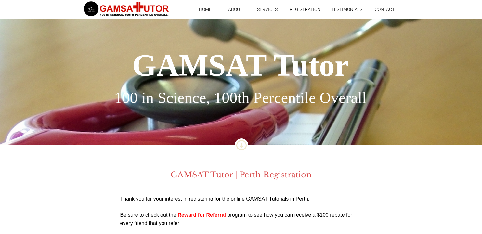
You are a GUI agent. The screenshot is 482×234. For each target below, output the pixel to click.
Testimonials (347, 9)
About (235, 9)
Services (267, 9)
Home (205, 9)
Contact (385, 9)
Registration (305, 9)
